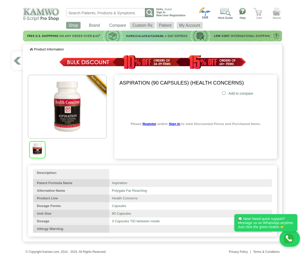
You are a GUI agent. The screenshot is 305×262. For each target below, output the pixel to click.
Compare (117, 25)
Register (149, 124)
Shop (73, 25)
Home (31, 49)
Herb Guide (225, 17)
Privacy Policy (238, 252)
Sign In (174, 124)
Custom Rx (142, 25)
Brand (94, 25)
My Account (189, 25)
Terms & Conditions (266, 252)
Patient (165, 25)
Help (243, 17)
